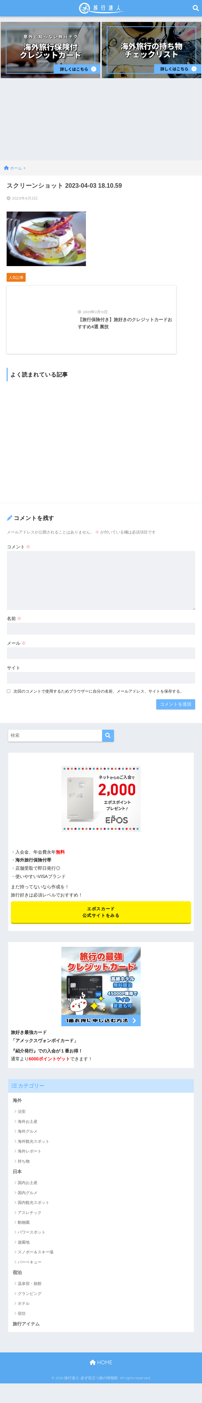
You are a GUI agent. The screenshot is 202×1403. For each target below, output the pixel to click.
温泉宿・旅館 (30, 1292)
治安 (22, 1120)
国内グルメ (28, 1201)
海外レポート (30, 1160)
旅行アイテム (26, 1332)
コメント (19, 554)
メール (16, 650)
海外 (17, 1108)
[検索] (108, 744)
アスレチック (30, 1221)
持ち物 (24, 1169)
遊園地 (24, 1251)
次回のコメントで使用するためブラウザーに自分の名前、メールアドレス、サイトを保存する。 (98, 699)
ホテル (24, 1312)
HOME (101, 1371)
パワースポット (31, 1241)
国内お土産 (28, 1191)
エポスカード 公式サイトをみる (101, 920)
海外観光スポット (33, 1149)
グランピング (30, 1302)
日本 (17, 1180)
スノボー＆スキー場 (35, 1260)
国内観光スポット (33, 1211)
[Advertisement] (101, 121)
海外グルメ (28, 1140)
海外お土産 (28, 1130)
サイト (13, 675)
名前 (14, 626)
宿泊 (17, 1281)
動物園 (24, 1231)
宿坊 (22, 1322)
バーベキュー (30, 1270)
